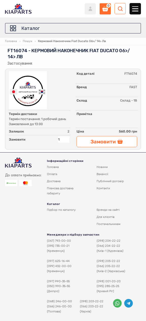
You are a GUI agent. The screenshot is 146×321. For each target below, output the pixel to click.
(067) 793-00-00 (59, 240)
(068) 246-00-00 (59, 301)
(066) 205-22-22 (108, 266)
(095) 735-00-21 (58, 246)
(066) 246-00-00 (59, 306)
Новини (102, 167)
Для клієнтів (106, 217)
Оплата (52, 174)
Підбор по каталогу (61, 210)
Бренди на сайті (108, 210)
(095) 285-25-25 (108, 286)
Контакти (103, 188)
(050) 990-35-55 (58, 286)
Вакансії (102, 174)
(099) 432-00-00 (59, 266)
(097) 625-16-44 (58, 261)
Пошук (27, 41)
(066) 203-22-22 (91, 306)
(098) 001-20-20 (109, 281)
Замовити (17, 139)
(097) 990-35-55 (58, 281)
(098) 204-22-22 (108, 240)
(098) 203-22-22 (91, 301)
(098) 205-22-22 (108, 261)
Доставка (54, 181)
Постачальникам (108, 224)
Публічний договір (110, 181)
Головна (11, 41)
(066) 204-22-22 (108, 246)
